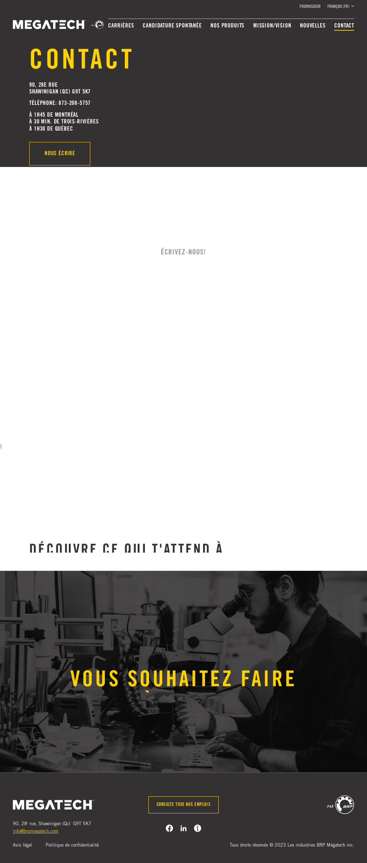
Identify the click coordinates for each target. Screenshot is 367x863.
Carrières (121, 26)
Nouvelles (312, 26)
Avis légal (22, 845)
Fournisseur (310, 7)
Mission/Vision (272, 26)
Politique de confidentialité (72, 845)
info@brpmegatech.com (35, 831)
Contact (344, 26)
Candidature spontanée (172, 26)
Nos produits (227, 26)
